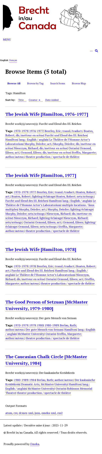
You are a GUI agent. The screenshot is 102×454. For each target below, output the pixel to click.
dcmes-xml (26, 413)
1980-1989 (52, 325)
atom (8, 413)
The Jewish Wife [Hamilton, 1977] (40, 175)
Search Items (57, 83)
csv (15, 413)
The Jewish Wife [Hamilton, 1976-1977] (46, 114)
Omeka (34, 444)
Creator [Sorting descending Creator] (34, 100)
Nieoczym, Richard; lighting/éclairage (38, 218)
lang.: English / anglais (33, 140)
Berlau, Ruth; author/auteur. (55, 380)
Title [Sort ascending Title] (21, 100)
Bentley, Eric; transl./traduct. (64, 131)
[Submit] (96, 50)
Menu (7, 39)
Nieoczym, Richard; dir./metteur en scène (40, 148)
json (37, 413)
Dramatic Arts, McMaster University (44, 384)
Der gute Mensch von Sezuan (44, 329)
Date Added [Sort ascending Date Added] (51, 100)
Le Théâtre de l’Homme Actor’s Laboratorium (50, 203)
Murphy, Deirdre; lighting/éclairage (70, 209)
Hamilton (11, 140)
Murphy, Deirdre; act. (38, 144)
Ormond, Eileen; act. (48, 222)
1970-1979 (21, 131)
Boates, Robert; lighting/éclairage (33, 196)
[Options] (91, 50)
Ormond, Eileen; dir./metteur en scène (45, 152)
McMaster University (30, 334)
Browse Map (79, 83)
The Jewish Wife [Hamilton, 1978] (40, 249)
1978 (32, 266)
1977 (40, 131)
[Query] (51, 50)
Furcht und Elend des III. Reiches (66, 135)
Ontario (73, 148)
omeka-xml (48, 413)
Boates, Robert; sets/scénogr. (75, 196)
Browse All (13, 83)
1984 (32, 380)
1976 (32, 131)
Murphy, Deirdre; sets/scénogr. (25, 214)
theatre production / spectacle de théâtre (52, 157)
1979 (32, 325)
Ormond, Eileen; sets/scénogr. (37, 227)
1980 (40, 325)
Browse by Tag (35, 83)
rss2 (60, 413)
